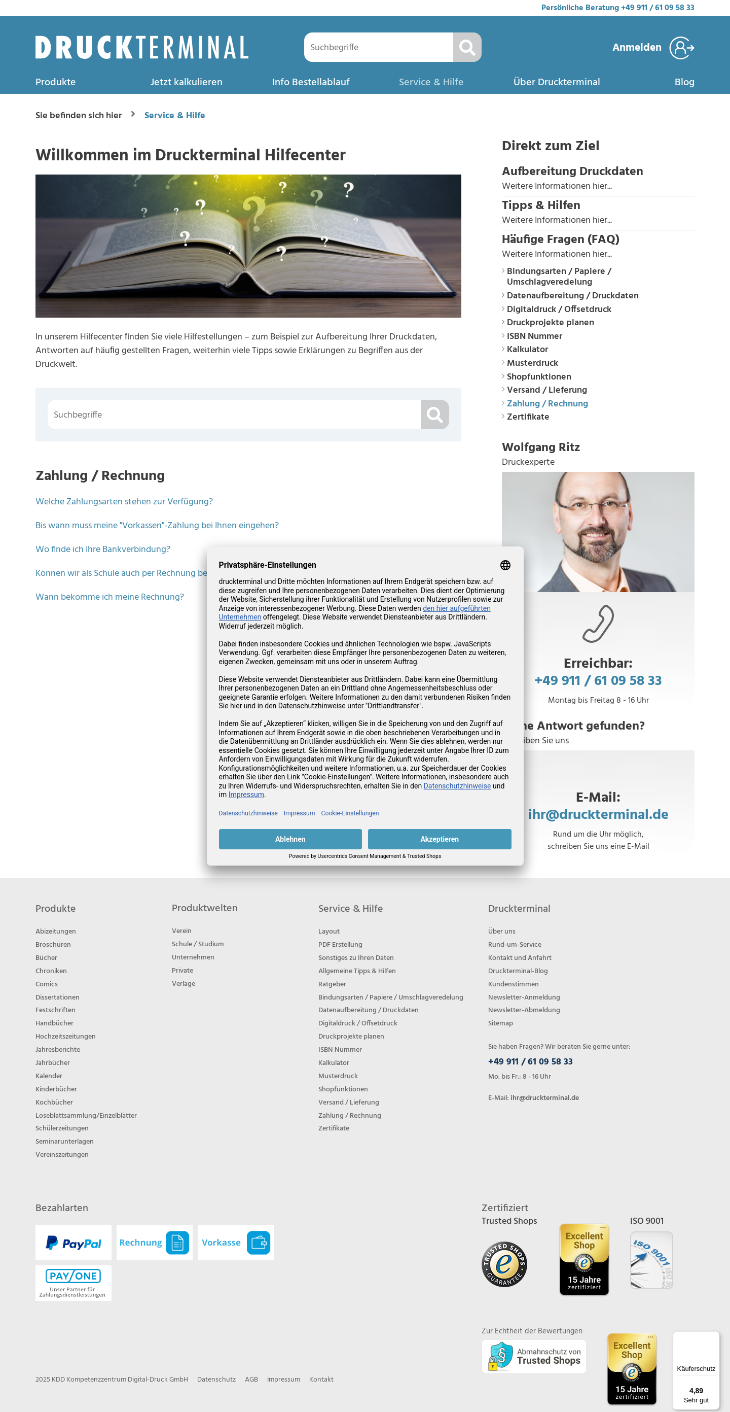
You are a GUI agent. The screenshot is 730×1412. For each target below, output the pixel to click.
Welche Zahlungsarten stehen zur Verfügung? (124, 502)
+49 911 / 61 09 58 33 (658, 8)
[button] (598, 179)
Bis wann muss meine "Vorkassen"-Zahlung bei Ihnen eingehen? (157, 526)
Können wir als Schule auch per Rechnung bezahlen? (136, 573)
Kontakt (321, 1380)
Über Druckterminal (557, 83)
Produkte (55, 83)
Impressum (283, 1380)
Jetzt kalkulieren (187, 83)
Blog (685, 83)
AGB (251, 1380)
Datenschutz (216, 1380)
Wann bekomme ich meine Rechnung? (109, 597)
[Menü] (714, 1337)
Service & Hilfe (431, 83)
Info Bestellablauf (311, 83)
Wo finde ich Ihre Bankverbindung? (102, 549)
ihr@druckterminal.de (598, 814)
